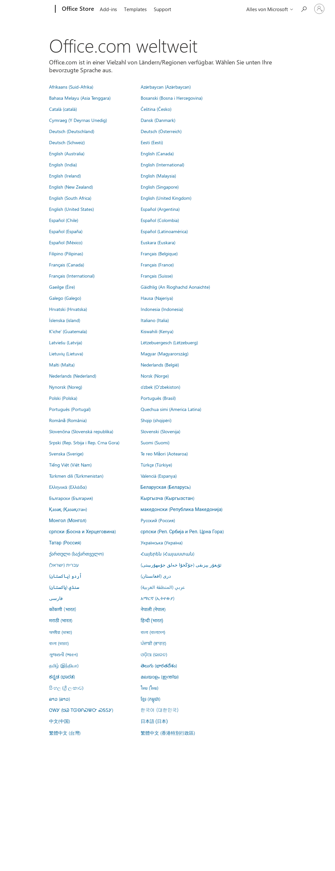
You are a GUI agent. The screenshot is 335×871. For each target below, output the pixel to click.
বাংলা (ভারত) (59, 643)
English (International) (162, 164)
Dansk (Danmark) (158, 120)
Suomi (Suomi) (155, 442)
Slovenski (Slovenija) (160, 431)
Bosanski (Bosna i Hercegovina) (172, 97)
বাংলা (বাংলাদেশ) (153, 632)
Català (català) (63, 109)
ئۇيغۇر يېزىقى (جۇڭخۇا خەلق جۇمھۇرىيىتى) (181, 564)
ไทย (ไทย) (149, 687)
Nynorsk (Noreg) (65, 387)
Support (162, 9)
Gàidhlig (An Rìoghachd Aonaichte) (175, 286)
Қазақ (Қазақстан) (68, 509)
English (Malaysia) (158, 175)
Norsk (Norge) (155, 375)
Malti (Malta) (62, 364)
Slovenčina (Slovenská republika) (81, 431)
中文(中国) (59, 721)
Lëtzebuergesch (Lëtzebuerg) (169, 342)
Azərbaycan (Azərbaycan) (166, 86)
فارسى (56, 598)
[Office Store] (77, 9)
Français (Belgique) (159, 253)
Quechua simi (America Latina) (171, 409)
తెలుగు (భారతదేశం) (159, 665)
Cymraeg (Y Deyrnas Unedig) (78, 120)
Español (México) (65, 242)
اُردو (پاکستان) (65, 575)
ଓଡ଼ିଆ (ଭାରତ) (154, 654)
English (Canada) (157, 153)
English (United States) (71, 209)
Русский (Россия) (158, 520)
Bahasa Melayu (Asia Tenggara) (80, 97)
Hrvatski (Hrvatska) (68, 309)
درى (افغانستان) (156, 575)
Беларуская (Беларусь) (166, 487)
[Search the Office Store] (303, 8)
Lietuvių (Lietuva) (66, 353)
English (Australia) (66, 153)
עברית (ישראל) (64, 564)
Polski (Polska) (63, 398)
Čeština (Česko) (156, 109)
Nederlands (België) (160, 364)
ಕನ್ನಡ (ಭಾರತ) (62, 676)
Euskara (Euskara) (158, 242)
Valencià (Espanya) (159, 475)
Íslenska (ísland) (64, 320)
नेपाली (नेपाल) (153, 609)
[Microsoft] (30, 9)
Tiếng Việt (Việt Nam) (70, 464)
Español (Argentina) (160, 209)
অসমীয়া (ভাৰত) (60, 632)
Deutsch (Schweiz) (67, 142)
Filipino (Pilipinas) (66, 253)
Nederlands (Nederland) (72, 375)
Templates (135, 9)
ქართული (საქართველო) (76, 553)
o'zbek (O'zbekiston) (160, 387)
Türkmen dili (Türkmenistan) (76, 475)
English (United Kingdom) (166, 198)
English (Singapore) (160, 186)
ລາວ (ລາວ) (59, 698)
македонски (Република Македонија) (182, 509)
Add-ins (108, 9)
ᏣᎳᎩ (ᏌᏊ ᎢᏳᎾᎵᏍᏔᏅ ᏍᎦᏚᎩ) (81, 710)
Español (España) (65, 231)
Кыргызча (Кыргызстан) (167, 498)
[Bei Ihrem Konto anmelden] (319, 9)
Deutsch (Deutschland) (71, 131)
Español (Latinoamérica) (164, 231)
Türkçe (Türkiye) (156, 464)
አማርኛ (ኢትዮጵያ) (157, 598)
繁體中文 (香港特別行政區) (168, 732)
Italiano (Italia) (155, 320)
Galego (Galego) (65, 298)
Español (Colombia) (160, 220)
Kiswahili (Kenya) (157, 331)
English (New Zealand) (71, 186)
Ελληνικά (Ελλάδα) (68, 487)
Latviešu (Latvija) (65, 342)
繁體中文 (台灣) (64, 732)
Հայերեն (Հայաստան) (167, 553)
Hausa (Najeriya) (157, 298)
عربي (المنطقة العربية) (163, 587)
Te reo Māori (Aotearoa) (164, 453)
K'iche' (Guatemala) (68, 331)
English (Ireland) (65, 175)
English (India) (63, 164)
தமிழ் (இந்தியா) (64, 665)
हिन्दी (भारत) (152, 620)
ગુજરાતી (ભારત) (63, 654)
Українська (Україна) (162, 542)
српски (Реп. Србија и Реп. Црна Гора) (182, 531)
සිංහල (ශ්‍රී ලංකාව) (66, 687)
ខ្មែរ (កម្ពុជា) (150, 698)
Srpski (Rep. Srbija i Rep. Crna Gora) (84, 442)
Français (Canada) (66, 264)
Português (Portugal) (70, 409)
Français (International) (72, 275)
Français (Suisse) (157, 275)
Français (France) (157, 264)
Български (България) (71, 498)
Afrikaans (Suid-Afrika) (71, 86)
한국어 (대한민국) (160, 710)
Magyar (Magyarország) (164, 353)
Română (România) (68, 420)
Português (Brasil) (158, 398)
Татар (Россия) (65, 542)
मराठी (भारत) (60, 620)
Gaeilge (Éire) (62, 286)
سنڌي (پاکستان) (64, 587)
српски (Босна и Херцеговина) (82, 531)
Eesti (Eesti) (152, 142)
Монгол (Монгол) (68, 520)
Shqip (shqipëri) (156, 420)
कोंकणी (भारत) (63, 609)
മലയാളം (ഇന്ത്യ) (160, 676)
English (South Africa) (70, 198)
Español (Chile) (63, 220)
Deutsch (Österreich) (161, 131)
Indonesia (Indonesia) (162, 309)
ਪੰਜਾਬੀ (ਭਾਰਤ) (153, 643)
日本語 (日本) (154, 721)
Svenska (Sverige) (66, 453)
